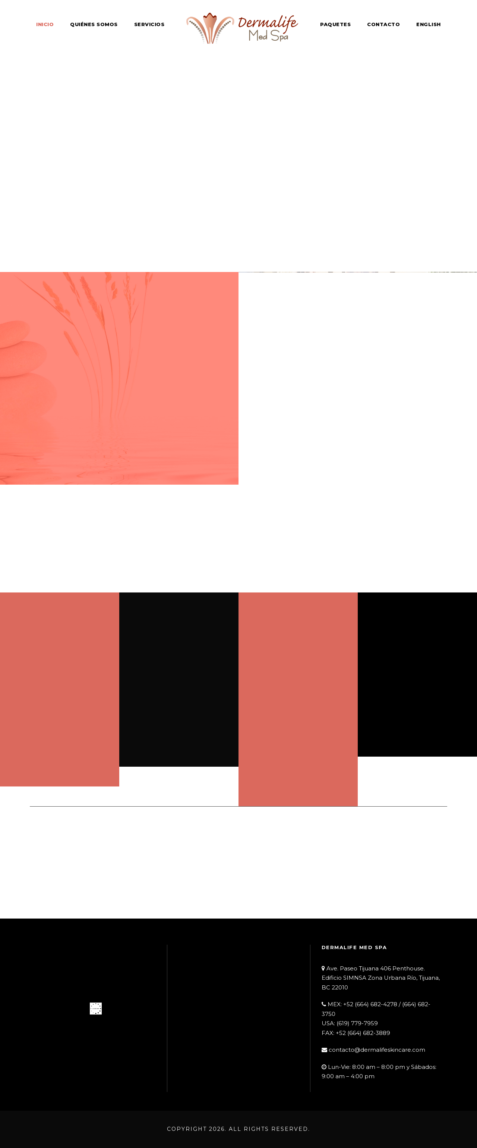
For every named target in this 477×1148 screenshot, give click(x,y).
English (428, 24)
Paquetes (335, 24)
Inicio (45, 24)
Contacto (383, 24)
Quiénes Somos (94, 24)
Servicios (149, 24)
